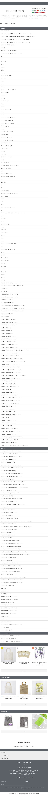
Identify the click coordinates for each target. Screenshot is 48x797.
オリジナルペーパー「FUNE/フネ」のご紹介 (10, 635)
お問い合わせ (3, 784)
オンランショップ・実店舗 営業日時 (8, 638)
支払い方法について (11, 787)
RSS (26, 789)
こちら (25, 777)
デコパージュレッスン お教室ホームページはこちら (12, 641)
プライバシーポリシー (39, 787)
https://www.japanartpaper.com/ (20, 746)
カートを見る (27, 781)
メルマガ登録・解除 (21, 789)
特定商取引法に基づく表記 (31, 787)
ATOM (29, 789)
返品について (24, 787)
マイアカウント (3, 781)
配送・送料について (18, 787)
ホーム (6, 787)
